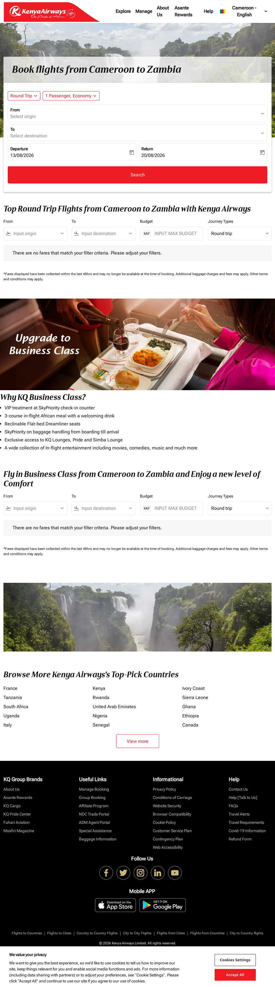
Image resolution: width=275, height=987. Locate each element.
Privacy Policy (164, 789)
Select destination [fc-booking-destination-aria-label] (28, 136)
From (15, 110)
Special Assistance (95, 830)
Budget (146, 221)
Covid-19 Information (247, 830)
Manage (143, 11)
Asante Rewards (183, 11)
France (10, 688)
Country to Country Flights (97, 933)
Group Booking (92, 797)
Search (137, 174)
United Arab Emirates (114, 706)
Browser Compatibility (172, 814)
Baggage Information (97, 839)
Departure (19, 149)
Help (208, 11)
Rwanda (101, 697)
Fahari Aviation (16, 822)
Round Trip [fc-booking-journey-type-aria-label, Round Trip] (21, 95)
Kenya (99, 688)
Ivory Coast (193, 688)
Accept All (235, 974)
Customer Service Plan (172, 830)
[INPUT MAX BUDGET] (176, 233)
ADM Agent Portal (94, 822)
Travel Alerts (239, 814)
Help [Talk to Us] (243, 797)
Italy (7, 725)
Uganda (11, 715)
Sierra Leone (195, 697)
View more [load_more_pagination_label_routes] (138, 741)
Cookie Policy (164, 822)
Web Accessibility (168, 847)
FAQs (233, 806)
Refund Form (240, 839)
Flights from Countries (207, 933)
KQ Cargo (12, 806)
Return (147, 149)
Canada (190, 725)
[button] (71, 95)
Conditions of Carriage (172, 797)
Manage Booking (94, 789)
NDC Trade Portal (94, 814)
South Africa (15, 706)
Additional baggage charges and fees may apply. (213, 274)
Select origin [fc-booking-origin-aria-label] (23, 116)
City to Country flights (246, 933)
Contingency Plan (168, 839)
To (12, 129)
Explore (123, 11)
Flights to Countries (27, 933)
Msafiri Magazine (18, 830)
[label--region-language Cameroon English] (244, 11)
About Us (163, 11)
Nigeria (100, 715)
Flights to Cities (59, 933)
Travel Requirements (246, 822)
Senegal (101, 725)
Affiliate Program (93, 806)
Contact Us (238, 789)
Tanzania (12, 697)
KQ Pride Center (17, 814)
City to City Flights (137, 933)
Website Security (167, 806)
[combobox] (37, 233)
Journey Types (220, 221)
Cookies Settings (235, 959)
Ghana (189, 706)
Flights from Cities (171, 933)
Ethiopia (190, 715)
